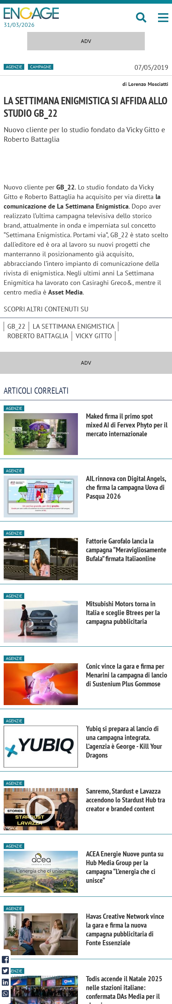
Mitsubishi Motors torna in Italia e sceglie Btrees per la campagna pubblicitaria (123, 612)
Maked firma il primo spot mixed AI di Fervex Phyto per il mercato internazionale (127, 425)
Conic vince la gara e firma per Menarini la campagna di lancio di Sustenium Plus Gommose (126, 675)
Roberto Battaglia (37, 336)
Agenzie (14, 66)
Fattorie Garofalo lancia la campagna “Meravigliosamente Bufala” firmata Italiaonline (126, 550)
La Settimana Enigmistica (74, 326)
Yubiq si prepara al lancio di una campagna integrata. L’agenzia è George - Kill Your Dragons (124, 741)
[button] (163, 17)
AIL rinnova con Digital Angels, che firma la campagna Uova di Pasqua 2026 (126, 487)
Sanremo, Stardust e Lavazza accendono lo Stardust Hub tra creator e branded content (125, 800)
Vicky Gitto (94, 336)
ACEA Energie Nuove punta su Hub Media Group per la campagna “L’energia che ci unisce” (125, 867)
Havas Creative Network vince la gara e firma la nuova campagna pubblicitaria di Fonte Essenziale (125, 929)
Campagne (40, 66)
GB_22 (16, 326)
